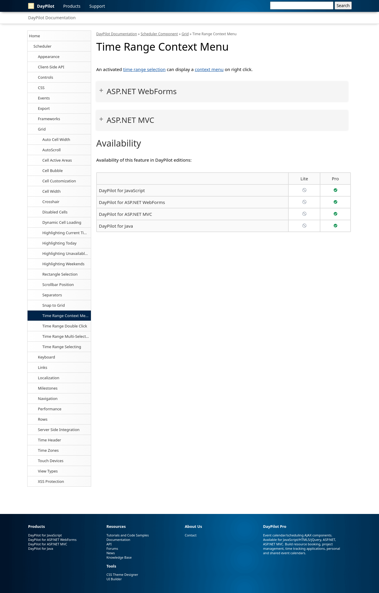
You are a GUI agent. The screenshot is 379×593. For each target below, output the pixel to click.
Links (42, 367)
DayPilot (41, 6)
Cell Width (51, 191)
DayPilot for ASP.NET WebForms (132, 202)
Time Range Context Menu (66, 315)
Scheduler (42, 46)
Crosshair (51, 201)
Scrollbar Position (58, 284)
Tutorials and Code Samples (127, 535)
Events (44, 98)
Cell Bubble (52, 170)
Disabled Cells (55, 212)
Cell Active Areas (57, 160)
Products (72, 6)
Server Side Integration (59, 429)
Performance (49, 409)
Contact (191, 535)
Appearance (49, 56)
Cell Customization (59, 181)
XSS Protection (51, 481)
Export (44, 108)
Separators (52, 295)
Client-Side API (51, 67)
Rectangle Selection (60, 274)
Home (34, 35)
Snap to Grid (53, 305)
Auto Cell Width (56, 139)
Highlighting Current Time (65, 232)
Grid (42, 129)
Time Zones (48, 450)
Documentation (118, 539)
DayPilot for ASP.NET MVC (125, 214)
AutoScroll (51, 149)
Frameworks (49, 118)
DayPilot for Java (116, 226)
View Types (48, 471)
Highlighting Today (59, 243)
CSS (41, 87)
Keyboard (46, 357)
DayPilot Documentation (52, 17)
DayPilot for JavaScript (122, 190)
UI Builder (114, 579)
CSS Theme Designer (122, 574)
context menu (209, 69)
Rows (42, 419)
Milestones (47, 388)
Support (97, 6)
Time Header (49, 440)
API (108, 544)
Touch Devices (50, 460)
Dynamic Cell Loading (61, 222)
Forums (112, 548)
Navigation (47, 398)
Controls (45, 77)
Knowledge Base (118, 557)
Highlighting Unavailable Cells (66, 253)
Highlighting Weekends (63, 263)
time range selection (144, 69)
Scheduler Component (159, 33)
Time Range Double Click (64, 326)
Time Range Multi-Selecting (66, 336)
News (110, 553)
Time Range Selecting (61, 346)
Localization (48, 377)
